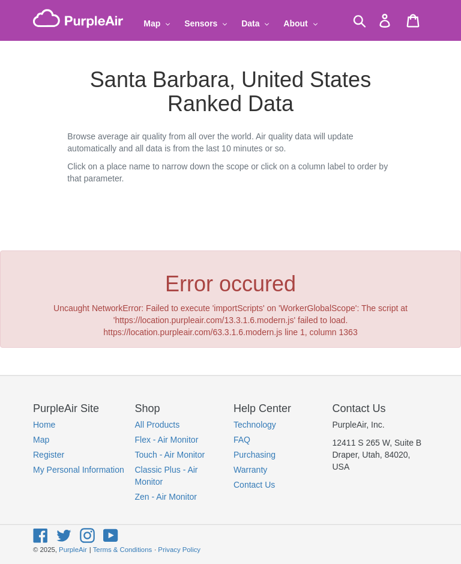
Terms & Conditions (122, 549)
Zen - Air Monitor (166, 497)
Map (41, 439)
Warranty (250, 470)
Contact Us (254, 485)
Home (44, 424)
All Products (157, 424)
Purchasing (255, 454)
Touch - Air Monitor (170, 454)
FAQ (242, 439)
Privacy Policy (179, 549)
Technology (255, 424)
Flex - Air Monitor (167, 439)
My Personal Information (78, 470)
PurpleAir (73, 549)
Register (48, 454)
